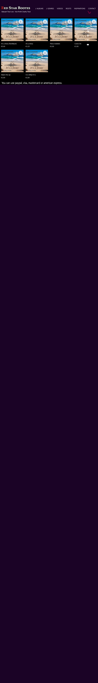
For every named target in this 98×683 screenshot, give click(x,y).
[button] (89, 12)
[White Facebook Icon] (88, 40)
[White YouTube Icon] (88, 44)
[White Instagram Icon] (88, 35)
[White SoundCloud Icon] (88, 31)
